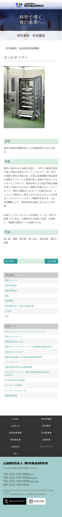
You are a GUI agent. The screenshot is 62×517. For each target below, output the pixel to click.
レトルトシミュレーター (16, 390)
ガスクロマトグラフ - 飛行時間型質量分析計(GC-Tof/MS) (28, 373)
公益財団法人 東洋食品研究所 (31, 5)
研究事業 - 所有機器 (31, 35)
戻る (7, 316)
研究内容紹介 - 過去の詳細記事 (19, 306)
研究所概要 (46, 419)
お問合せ (15, 446)
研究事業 (46, 425)
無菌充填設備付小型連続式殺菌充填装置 (23, 357)
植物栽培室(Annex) (14, 341)
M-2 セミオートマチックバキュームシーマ (24, 331)
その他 (8, 311)
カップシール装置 (13, 385)
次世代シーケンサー (14, 351)
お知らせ (15, 425)
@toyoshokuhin (15, 501)
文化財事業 (46, 432)
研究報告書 (15, 439)
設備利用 (46, 439)
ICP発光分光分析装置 (15, 380)
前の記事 (9, 261)
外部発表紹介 (11, 290)
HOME (15, 419)
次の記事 (52, 261)
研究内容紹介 (11, 285)
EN (15, 453)
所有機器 (9, 300)
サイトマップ (46, 446)
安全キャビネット (13, 336)
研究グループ (11, 280)
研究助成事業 (15, 432)
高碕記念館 (36, 501)
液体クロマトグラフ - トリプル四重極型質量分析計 (28, 346)
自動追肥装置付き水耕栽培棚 (18, 367)
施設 (7, 295)
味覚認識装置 (11, 395)
